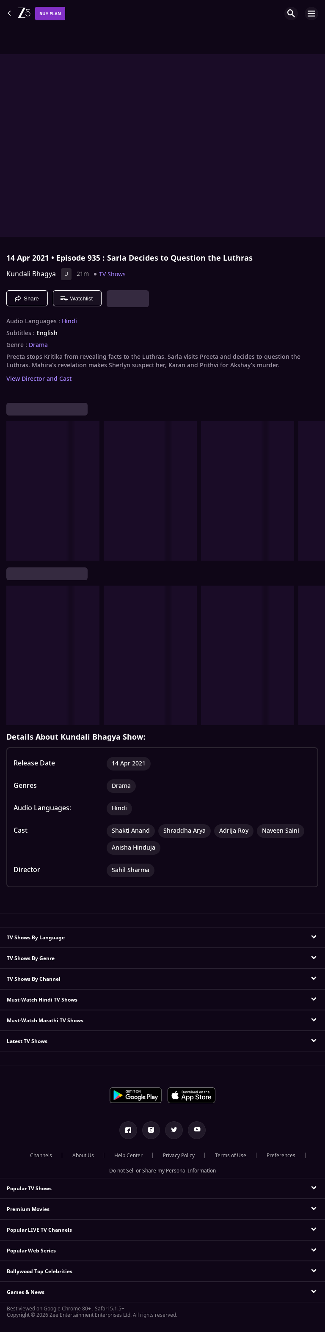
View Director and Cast (39, 378)
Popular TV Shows (29, 1188)
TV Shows (112, 274)
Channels (41, 1155)
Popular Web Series (31, 1250)
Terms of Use (230, 1155)
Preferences (281, 1155)
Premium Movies (28, 1209)
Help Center (128, 1155)
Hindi (69, 321)
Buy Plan (50, 14)
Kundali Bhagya (31, 274)
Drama (38, 345)
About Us (83, 1155)
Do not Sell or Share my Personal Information (162, 1171)
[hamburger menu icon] (311, 13)
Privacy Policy (179, 1155)
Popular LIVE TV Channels (39, 1230)
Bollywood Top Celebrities (39, 1271)
